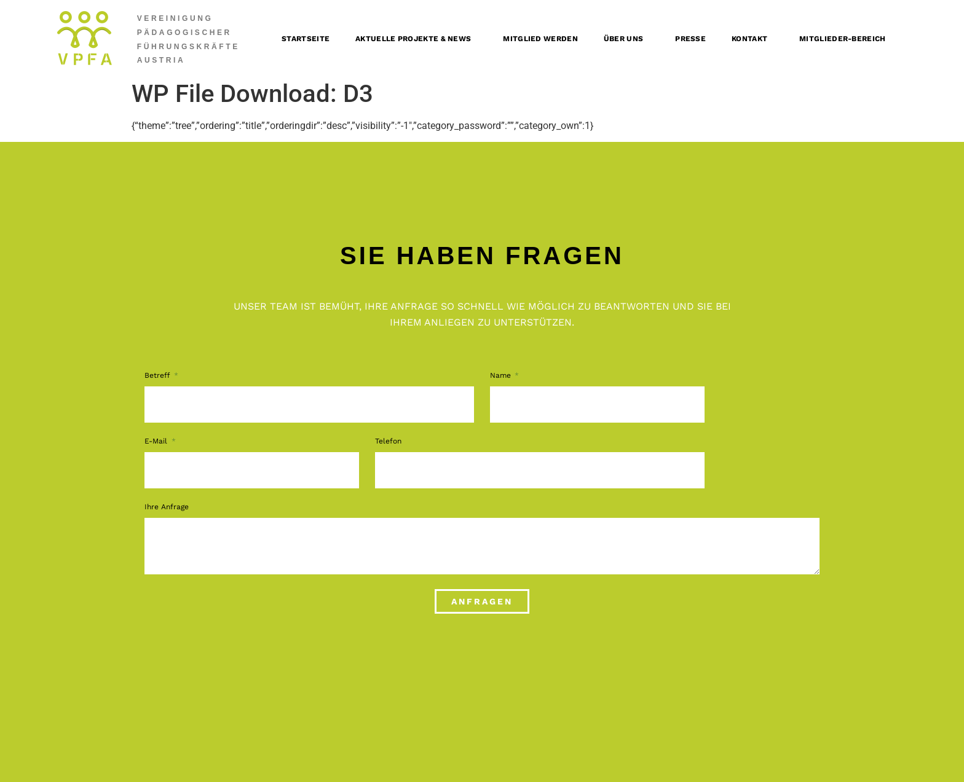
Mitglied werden (540, 38)
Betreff (158, 376)
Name (501, 376)
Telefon (388, 441)
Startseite (306, 38)
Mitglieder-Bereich (845, 39)
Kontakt (752, 39)
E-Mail (157, 441)
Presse (690, 38)
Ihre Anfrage (166, 507)
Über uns (626, 39)
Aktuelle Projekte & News (416, 39)
